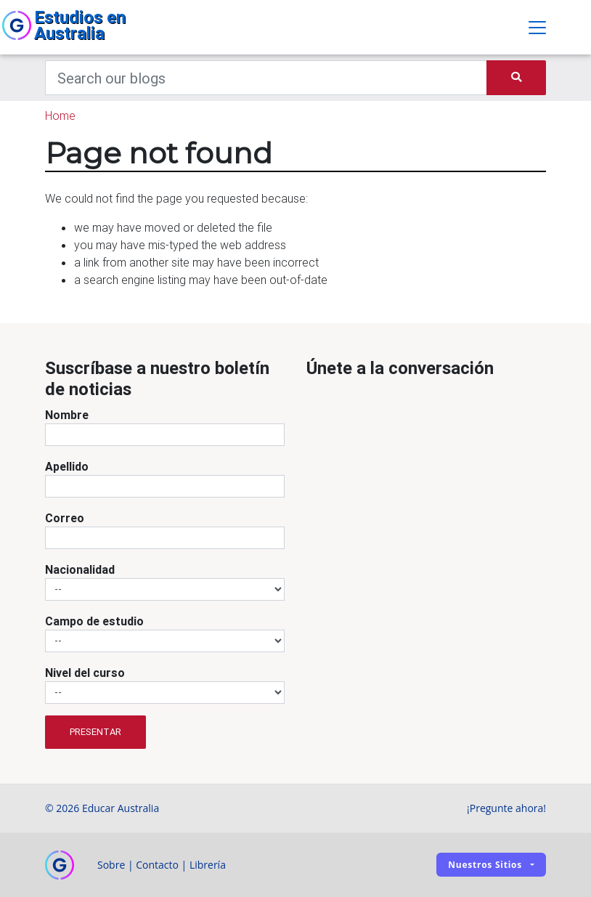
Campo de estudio (94, 621)
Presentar (95, 732)
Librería (207, 865)
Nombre (67, 414)
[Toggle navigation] (537, 27)
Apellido (67, 466)
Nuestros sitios (485, 865)
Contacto (157, 865)
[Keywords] (266, 77)
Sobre (111, 865)
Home (60, 115)
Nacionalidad (80, 569)
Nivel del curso (85, 672)
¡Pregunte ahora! (506, 808)
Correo (64, 518)
